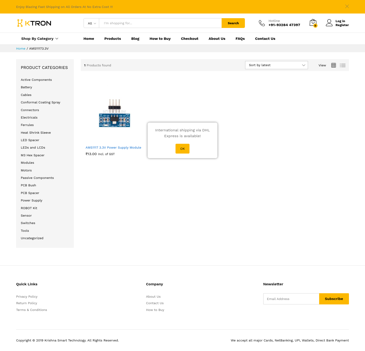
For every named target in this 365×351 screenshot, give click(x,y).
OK (182, 148)
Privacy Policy (26, 296)
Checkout (189, 39)
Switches (28, 223)
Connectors (30, 110)
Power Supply (31, 200)
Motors (26, 170)
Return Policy (26, 303)
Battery (26, 87)
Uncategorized (32, 238)
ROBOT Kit (29, 208)
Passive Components (37, 178)
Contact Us (265, 39)
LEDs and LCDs (33, 147)
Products (112, 39)
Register (342, 25)
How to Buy (160, 39)
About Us (217, 39)
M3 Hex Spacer (32, 155)
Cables (26, 95)
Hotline (274, 21)
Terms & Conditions (31, 310)
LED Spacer (30, 140)
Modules (27, 162)
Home (89, 39)
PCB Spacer (30, 193)
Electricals (29, 117)
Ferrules (27, 125)
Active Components (36, 80)
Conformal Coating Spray (40, 102)
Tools (25, 230)
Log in (335, 21)
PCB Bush (28, 185)
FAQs (240, 39)
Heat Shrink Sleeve (36, 132)
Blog (135, 39)
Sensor (26, 215)
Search (233, 23)
